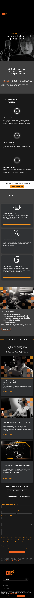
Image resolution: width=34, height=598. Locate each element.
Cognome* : (20, 510)
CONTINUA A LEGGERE (7, 391)
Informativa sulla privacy (12, 561)
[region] (17, 594)
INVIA (17, 552)
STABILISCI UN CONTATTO (19, 14)
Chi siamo (6, 589)
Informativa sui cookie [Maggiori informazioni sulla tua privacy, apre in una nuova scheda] (13, 593)
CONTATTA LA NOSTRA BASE (17, 186)
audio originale (7, 81)
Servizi (5, 585)
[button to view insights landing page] (17, 491)
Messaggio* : (4, 528)
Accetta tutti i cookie (20, 595)
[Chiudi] (32, 591)
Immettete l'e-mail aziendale (9, 504)
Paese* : (3, 522)
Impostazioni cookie (11, 595)
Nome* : (3, 510)
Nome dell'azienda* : (7, 516)
